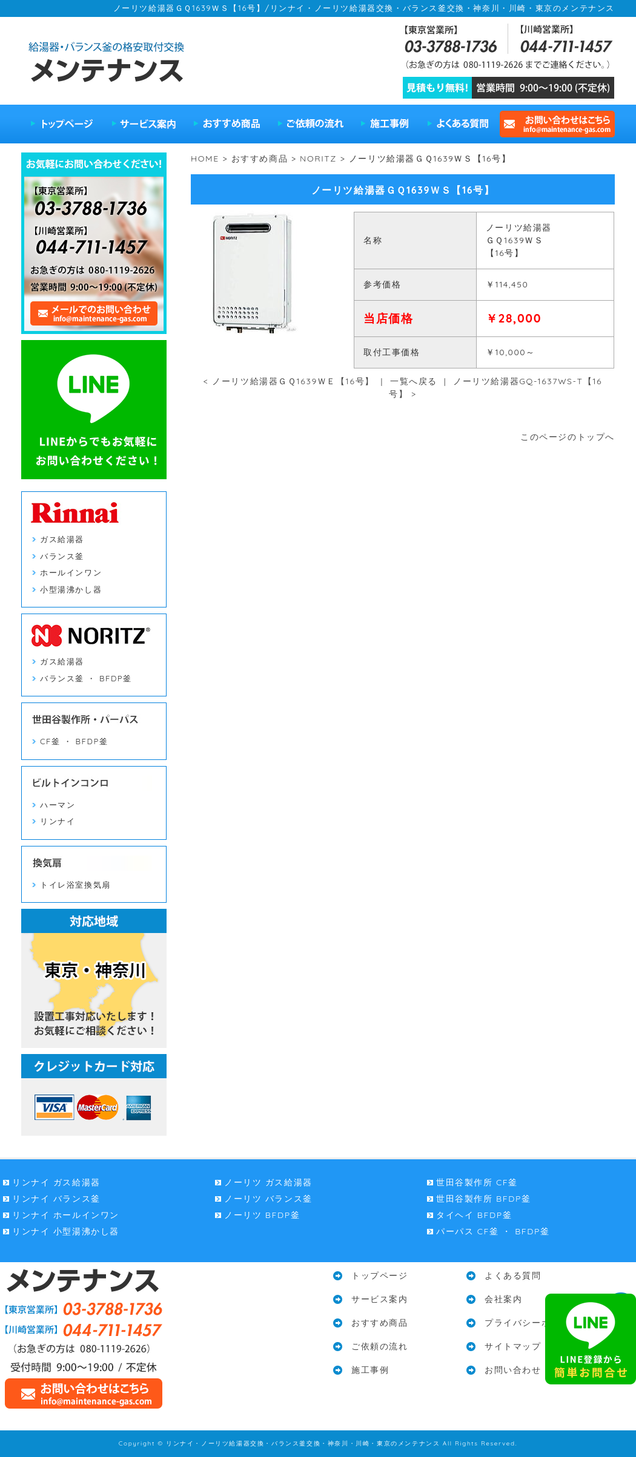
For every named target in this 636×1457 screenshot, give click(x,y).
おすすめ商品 (227, 124)
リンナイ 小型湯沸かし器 (65, 1231)
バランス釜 (62, 556)
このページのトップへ (567, 436)
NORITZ (318, 158)
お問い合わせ (513, 1369)
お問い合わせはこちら (556, 124)
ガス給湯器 (62, 539)
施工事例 (385, 124)
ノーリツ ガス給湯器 (268, 1182)
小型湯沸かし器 (71, 589)
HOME (205, 158)
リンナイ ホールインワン (65, 1215)
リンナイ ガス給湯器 (56, 1182)
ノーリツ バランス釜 (268, 1198)
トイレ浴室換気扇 (75, 884)
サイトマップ (513, 1346)
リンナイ (57, 821)
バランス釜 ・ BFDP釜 (86, 678)
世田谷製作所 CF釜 (477, 1182)
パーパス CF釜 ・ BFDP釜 (493, 1231)
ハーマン (57, 805)
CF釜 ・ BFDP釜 (74, 741)
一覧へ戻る (413, 381)
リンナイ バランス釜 (56, 1198)
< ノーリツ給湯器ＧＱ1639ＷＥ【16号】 (289, 381)
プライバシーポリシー (532, 1322)
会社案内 (503, 1299)
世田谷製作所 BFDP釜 (483, 1198)
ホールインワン (71, 572)
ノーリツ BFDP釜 (262, 1215)
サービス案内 (144, 124)
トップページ (62, 124)
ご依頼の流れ (311, 124)
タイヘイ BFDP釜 (474, 1215)
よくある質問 (457, 124)
